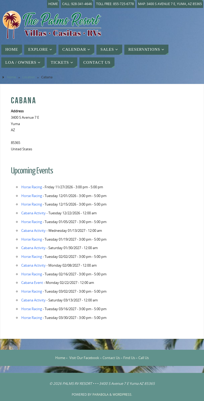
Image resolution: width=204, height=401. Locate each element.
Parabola (100, 394)
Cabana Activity (33, 213)
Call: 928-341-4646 (77, 4)
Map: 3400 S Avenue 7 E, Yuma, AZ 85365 (170, 4)
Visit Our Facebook (84, 357)
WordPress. (122, 394)
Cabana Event (32, 282)
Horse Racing (31, 187)
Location (28, 77)
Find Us (129, 357)
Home (53, 4)
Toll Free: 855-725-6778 (115, 4)
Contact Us (111, 357)
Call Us (143, 357)
